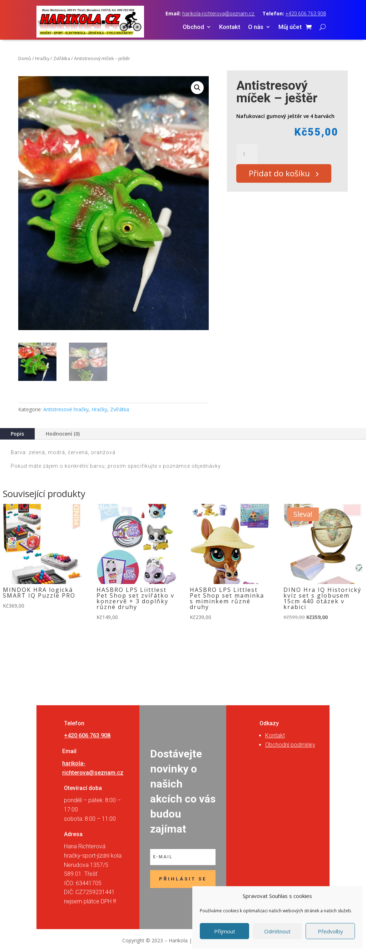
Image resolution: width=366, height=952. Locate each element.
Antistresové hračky (66, 409)
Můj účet (290, 27)
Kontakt (229, 27)
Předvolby (330, 931)
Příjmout (224, 931)
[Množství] (247, 154)
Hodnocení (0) (63, 433)
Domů (24, 58)
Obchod (193, 27)
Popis (17, 433)
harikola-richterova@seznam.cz (218, 13)
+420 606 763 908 (306, 13)
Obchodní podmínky (290, 744)
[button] (197, 87)
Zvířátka (61, 58)
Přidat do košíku (282, 174)
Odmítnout (277, 931)
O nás (255, 27)
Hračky (42, 58)
